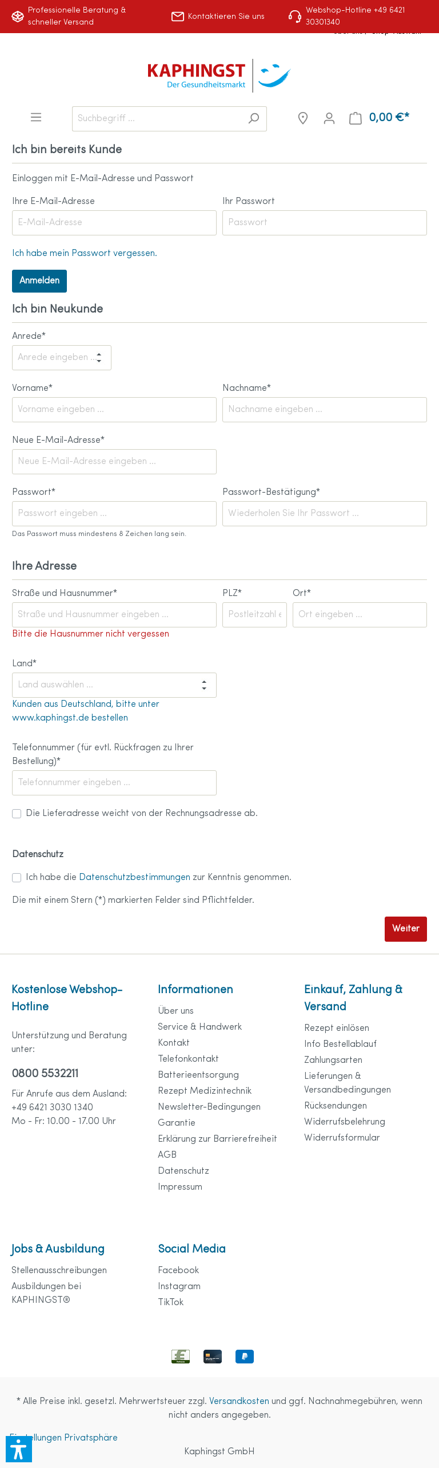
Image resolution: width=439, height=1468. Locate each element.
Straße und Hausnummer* (64, 593)
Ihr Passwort (248, 201)
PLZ (232, 593)
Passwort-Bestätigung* (271, 492)
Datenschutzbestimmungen (134, 877)
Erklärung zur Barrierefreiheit (217, 1139)
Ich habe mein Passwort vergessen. (84, 253)
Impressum (180, 1187)
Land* (24, 664)
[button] (19, 1449)
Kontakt (174, 1043)
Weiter (406, 929)
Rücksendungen (335, 1106)
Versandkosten (239, 1401)
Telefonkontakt (188, 1059)
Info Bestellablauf (340, 1044)
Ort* (302, 593)
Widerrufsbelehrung (344, 1122)
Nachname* (246, 388)
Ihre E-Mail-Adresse (53, 201)
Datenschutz (183, 1171)
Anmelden (39, 281)
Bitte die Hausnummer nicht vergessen (90, 634)
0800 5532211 (44, 1074)
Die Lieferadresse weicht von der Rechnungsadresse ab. (142, 813)
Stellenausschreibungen (59, 1270)
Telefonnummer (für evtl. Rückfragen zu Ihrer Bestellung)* (103, 754)
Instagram (179, 1286)
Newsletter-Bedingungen (209, 1107)
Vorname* (32, 388)
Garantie (176, 1123)
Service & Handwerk (200, 1027)
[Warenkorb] (379, 118)
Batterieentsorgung (198, 1075)
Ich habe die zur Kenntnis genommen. (159, 877)
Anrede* (29, 336)
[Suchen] (253, 118)
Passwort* (33, 492)
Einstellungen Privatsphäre (63, 1438)
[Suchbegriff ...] (156, 118)
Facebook (178, 1270)
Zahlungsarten (333, 1060)
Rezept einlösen (336, 1028)
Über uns (176, 1011)
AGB (167, 1155)
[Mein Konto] (329, 118)
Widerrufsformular (342, 1138)
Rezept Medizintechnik (205, 1091)
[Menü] (36, 117)
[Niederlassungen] (303, 118)
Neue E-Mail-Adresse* (58, 440)
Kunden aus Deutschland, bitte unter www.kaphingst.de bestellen (85, 711)
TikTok (170, 1302)
